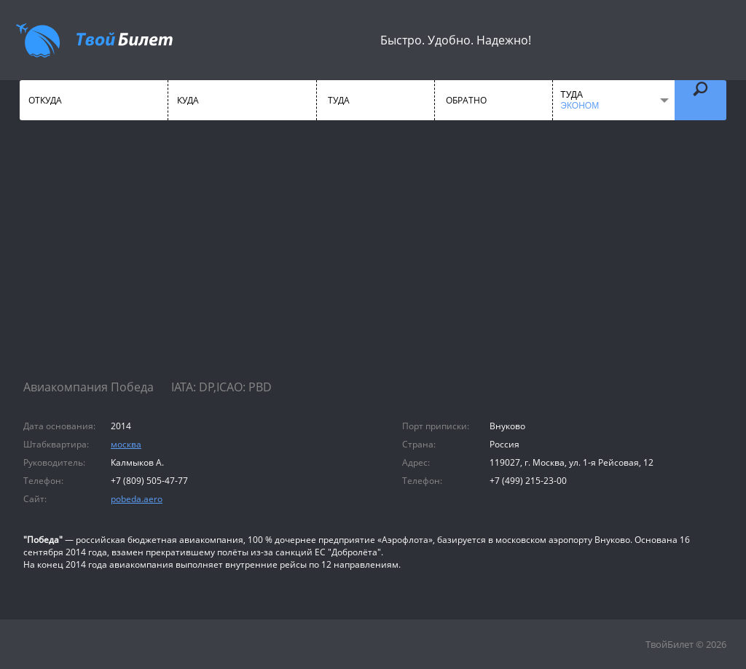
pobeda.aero (136, 499)
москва (126, 444)
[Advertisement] (373, 262)
